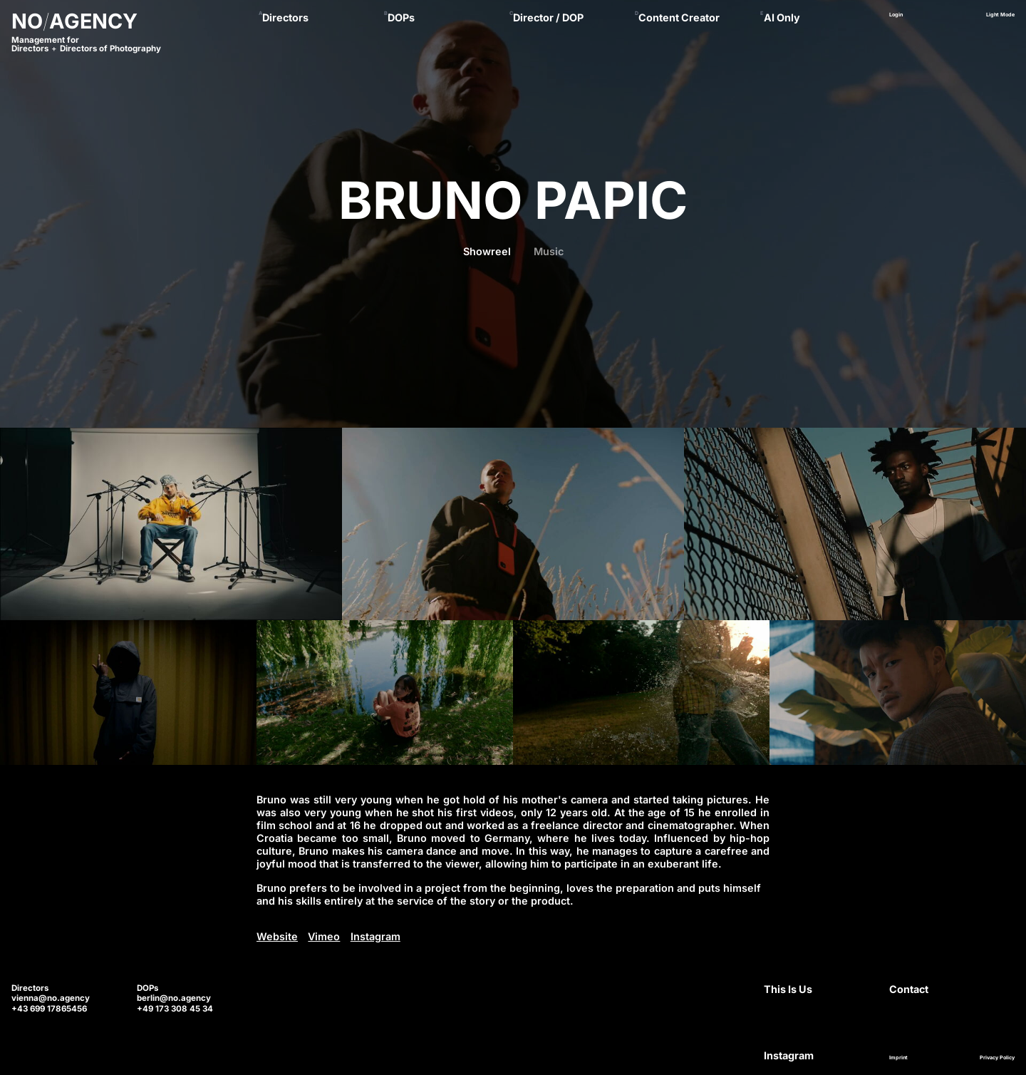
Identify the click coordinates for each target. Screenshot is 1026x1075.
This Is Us (788, 989)
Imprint (898, 1057)
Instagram (375, 936)
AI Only (782, 17)
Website (277, 936)
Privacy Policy (997, 1057)
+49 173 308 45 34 (175, 1009)
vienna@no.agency (50, 998)
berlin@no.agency (174, 998)
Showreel (487, 251)
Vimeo (324, 936)
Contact (908, 989)
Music (549, 251)
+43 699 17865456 (49, 1009)
